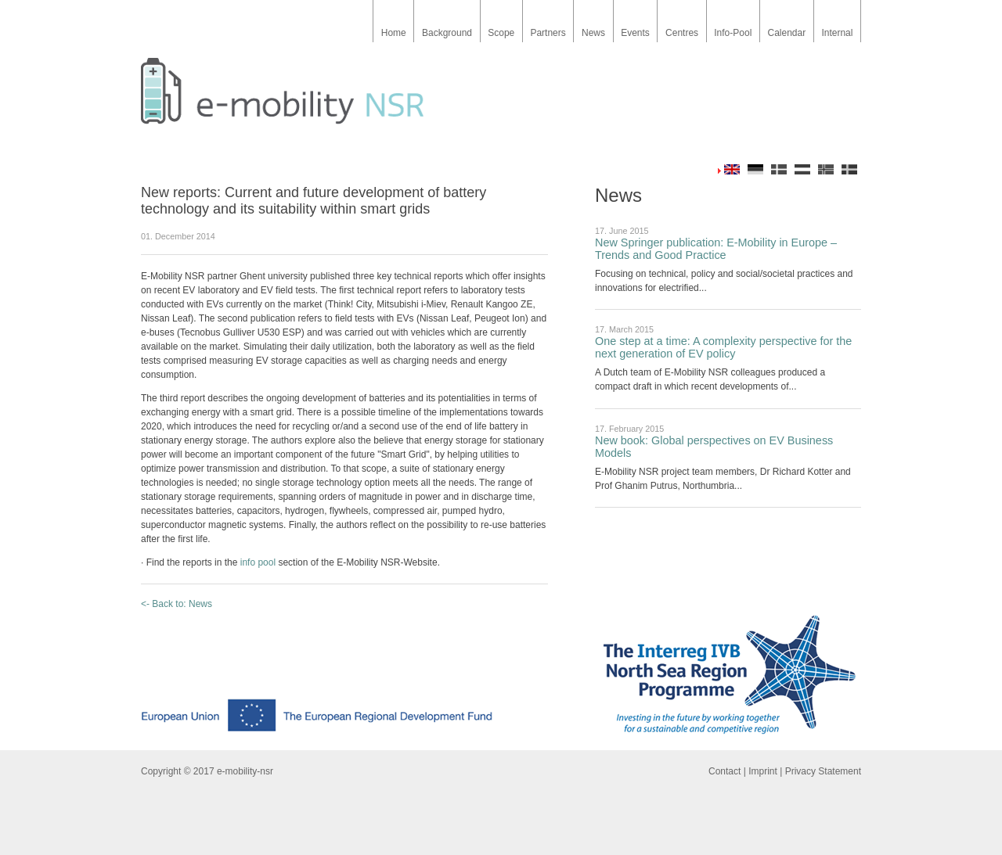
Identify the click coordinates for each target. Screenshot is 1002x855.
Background (447, 32)
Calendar (786, 32)
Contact (724, 771)
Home (393, 32)
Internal (836, 32)
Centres (681, 32)
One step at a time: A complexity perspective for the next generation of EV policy (723, 347)
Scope (501, 32)
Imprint (762, 771)
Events (635, 32)
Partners (547, 32)
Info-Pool (733, 32)
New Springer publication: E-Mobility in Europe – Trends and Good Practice (716, 248)
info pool (258, 562)
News (593, 32)
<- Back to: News (176, 603)
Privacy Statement (823, 771)
